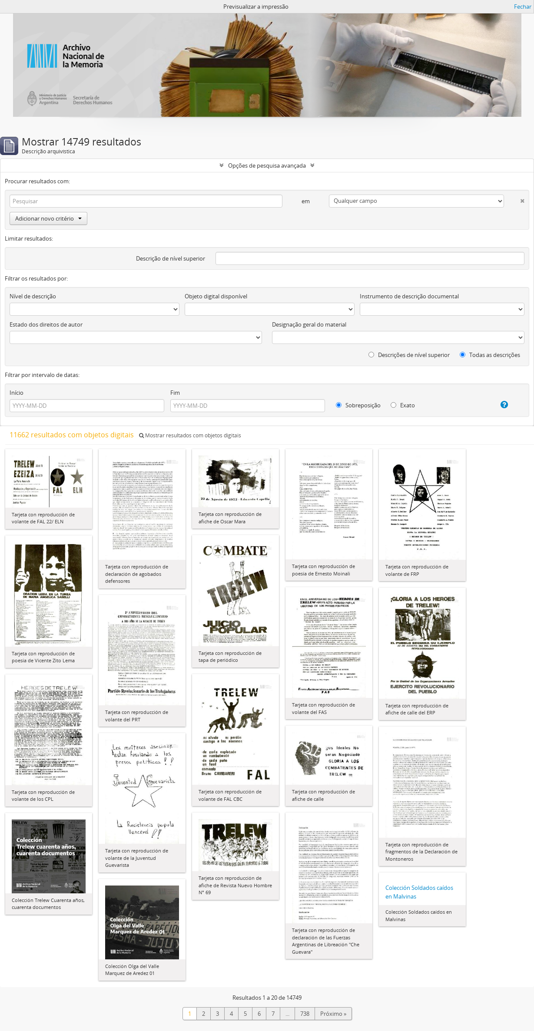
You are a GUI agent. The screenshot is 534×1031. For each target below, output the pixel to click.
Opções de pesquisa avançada (267, 165)
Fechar (522, 6)
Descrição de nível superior (170, 258)
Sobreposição (358, 405)
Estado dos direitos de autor (46, 324)
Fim (175, 393)
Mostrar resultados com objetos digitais (190, 435)
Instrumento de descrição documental (409, 296)
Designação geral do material (309, 324)
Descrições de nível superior (409, 355)
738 (304, 1014)
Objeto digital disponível (216, 296)
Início (16, 393)
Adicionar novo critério (48, 218)
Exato (403, 405)
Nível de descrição (33, 296)
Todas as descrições (490, 355)
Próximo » (333, 1014)
